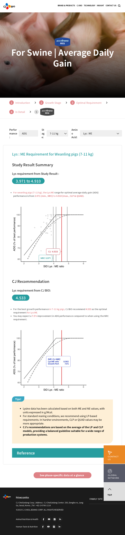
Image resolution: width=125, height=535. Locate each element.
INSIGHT (100, 5)
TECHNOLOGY (89, 5)
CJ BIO (79, 5)
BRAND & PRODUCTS (66, 5)
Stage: (43, 133)
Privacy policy (22, 497)
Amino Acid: (74, 133)
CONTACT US (111, 5)
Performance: (13, 133)
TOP (110, 495)
